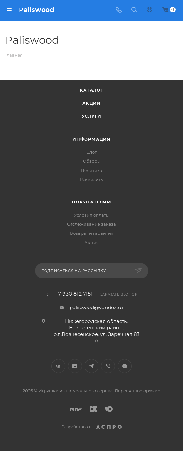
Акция (92, 242)
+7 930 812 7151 (74, 294)
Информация (91, 139)
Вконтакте (58, 366)
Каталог (91, 90)
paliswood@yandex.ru (96, 307)
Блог (91, 152)
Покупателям (91, 201)
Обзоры (91, 161)
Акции (91, 103)
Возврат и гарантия (91, 233)
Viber (108, 366)
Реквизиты (92, 179)
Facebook (75, 366)
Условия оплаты (91, 215)
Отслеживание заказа (91, 224)
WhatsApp (125, 366)
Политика (91, 170)
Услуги (91, 116)
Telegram (91, 366)
